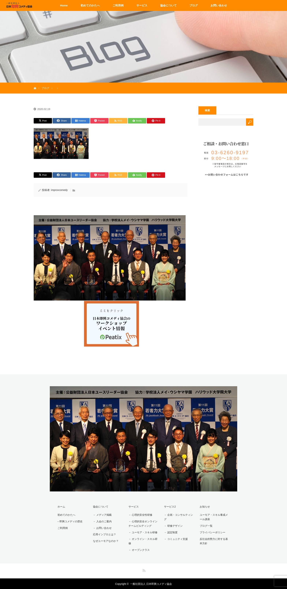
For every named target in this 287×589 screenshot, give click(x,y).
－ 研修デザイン (172, 525)
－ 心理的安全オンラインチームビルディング (142, 523)
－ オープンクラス (138, 549)
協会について (168, 5)
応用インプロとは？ (103, 534)
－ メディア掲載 (101, 514)
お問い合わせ (218, 5)
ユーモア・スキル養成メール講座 (214, 517)
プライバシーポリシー (212, 532)
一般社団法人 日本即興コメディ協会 (151, 583)
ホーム (61, 506)
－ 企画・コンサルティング (177, 517)
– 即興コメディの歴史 (69, 521)
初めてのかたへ (90, 5)
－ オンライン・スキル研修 (142, 541)
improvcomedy (59, 190)
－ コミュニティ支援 (175, 538)
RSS (143, 569)
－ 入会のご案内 (101, 521)
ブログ (193, 5)
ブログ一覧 (205, 525)
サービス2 (169, 506)
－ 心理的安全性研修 (140, 514)
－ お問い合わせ (101, 527)
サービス (141, 5)
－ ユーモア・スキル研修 (142, 532)
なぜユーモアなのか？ (105, 540)
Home (64, 5)
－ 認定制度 (170, 532)
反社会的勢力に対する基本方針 (214, 541)
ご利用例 (118, 5)
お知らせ (204, 506)
